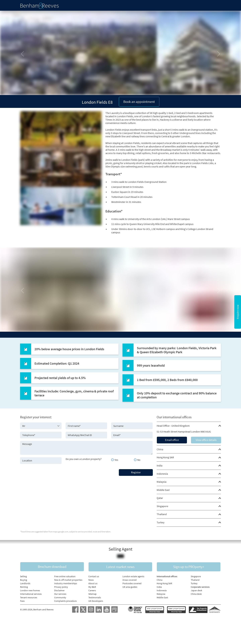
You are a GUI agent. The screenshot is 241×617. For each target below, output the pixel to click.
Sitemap (92, 593)
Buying (23, 579)
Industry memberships (65, 583)
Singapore (162, 505)
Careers (92, 590)
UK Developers (95, 600)
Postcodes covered (132, 583)
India (159, 465)
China (160, 448)
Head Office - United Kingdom (173, 425)
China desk (196, 593)
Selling (23, 576)
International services (31, 593)
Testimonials (94, 597)
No (138, 459)
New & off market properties (68, 579)
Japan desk (196, 590)
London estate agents (133, 576)
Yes (116, 459)
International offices (167, 576)
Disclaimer (59, 590)
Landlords (25, 583)
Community (60, 597)
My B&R (92, 586)
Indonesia (162, 473)
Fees (22, 600)
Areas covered (130, 579)
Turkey (160, 522)
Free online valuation (64, 576)
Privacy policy (61, 586)
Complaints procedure (65, 600)
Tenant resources (28, 597)
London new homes (30, 590)
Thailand (162, 513)
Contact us (93, 576)
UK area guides (130, 586)
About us (92, 583)
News (91, 579)
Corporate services (200, 586)
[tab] (189, 425)
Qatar (160, 497)
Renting (24, 586)
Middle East (163, 489)
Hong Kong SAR (165, 456)
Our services (60, 593)
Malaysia (161, 481)
